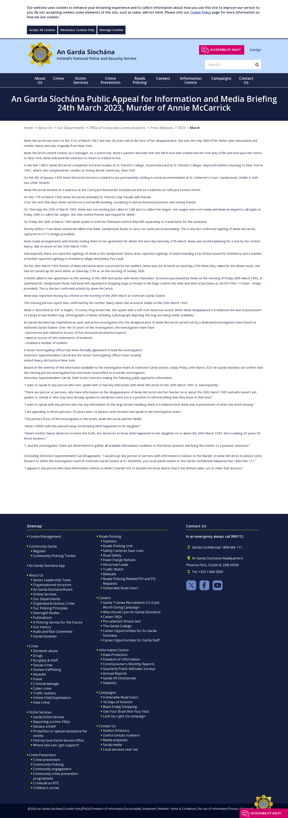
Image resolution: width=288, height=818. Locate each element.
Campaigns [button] (221, 78)
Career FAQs (112, 616)
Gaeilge (255, 49)
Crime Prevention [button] (110, 80)
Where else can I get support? (56, 745)
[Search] (229, 64)
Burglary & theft (45, 660)
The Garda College (117, 626)
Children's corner (46, 788)
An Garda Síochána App (47, 565)
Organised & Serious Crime (54, 603)
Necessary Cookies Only (77, 30)
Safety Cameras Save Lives (123, 550)
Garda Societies (45, 636)
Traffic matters (44, 693)
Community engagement (52, 769)
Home (28, 127)
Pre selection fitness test (122, 621)
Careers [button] (163, 78)
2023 (181, 127)
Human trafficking (47, 669)
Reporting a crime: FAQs (51, 721)
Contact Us (107, 726)
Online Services (44, 594)
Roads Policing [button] (140, 80)
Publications (42, 617)
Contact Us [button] (246, 80)
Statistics (110, 541)
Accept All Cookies (42, 30)
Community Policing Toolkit (54, 555)
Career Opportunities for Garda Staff (131, 640)
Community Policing (48, 764)
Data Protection (115, 654)
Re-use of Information (213, 809)
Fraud (37, 679)
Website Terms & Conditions (177, 809)
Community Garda (43, 546)
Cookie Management (45, 536)
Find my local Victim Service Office (58, 740)
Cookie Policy (200, 12)
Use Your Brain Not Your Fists (126, 711)
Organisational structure (52, 584)
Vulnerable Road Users (120, 588)
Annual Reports (115, 673)
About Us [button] (40, 80)
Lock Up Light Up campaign (124, 716)
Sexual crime (42, 665)
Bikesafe (109, 574)
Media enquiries (115, 740)
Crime (33, 646)
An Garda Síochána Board (52, 589)
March (195, 127)
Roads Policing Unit (118, 546)
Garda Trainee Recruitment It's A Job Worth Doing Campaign (131, 605)
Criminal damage (46, 683)
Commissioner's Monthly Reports (128, 664)
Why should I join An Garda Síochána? (132, 612)
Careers (105, 598)
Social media (112, 744)
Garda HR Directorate (119, 678)
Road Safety (112, 555)
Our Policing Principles (50, 608)
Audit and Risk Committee (53, 631)
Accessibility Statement (141, 809)
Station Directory (116, 730)
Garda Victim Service (48, 717)
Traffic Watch (113, 569)
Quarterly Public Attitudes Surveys (129, 668)
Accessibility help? (225, 50)
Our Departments (70, 127)
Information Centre (114, 650)
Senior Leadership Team (52, 580)
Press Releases (161, 127)
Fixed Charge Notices (119, 560)
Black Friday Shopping (120, 706)
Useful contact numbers (121, 735)
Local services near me (120, 749)
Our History (42, 627)
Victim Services (40, 712)
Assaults (39, 674)
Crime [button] (58, 78)
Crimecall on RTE (46, 783)
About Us (45, 127)
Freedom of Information (121, 659)
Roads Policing (110, 536)
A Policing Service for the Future (57, 622)
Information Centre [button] (191, 80)
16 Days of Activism (117, 702)
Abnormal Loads (115, 564)
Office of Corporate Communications (117, 127)
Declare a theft (44, 726)
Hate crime (41, 702)
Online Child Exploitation (52, 697)
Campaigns (107, 692)
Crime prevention (46, 759)
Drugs (38, 655)
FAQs (86, 809)
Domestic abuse (45, 651)
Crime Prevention (42, 755)
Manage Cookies (111, 30)
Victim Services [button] (80, 80)
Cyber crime (42, 688)
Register (39, 551)
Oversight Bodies (46, 613)
